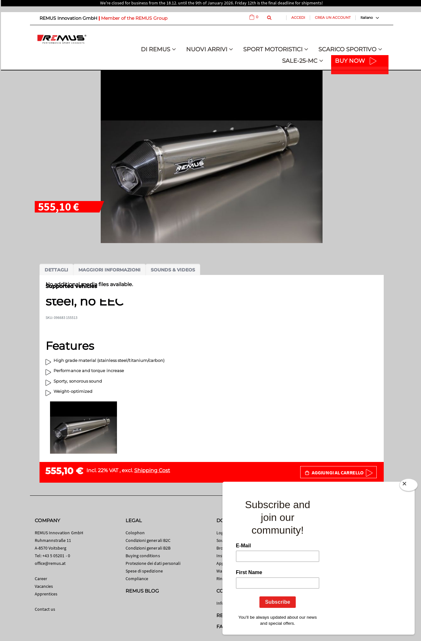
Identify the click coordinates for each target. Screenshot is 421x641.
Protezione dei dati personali (153, 563)
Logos (222, 533)
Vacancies (44, 586)
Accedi (298, 17)
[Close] (408, 486)
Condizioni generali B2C (148, 540)
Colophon (135, 533)
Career (41, 578)
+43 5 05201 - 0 (56, 555)
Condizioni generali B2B (148, 548)
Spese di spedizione (144, 571)
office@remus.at (50, 563)
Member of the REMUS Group (134, 18)
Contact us (45, 609)
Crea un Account (333, 17)
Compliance (137, 578)
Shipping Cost (152, 470)
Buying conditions (143, 555)
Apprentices (46, 594)
